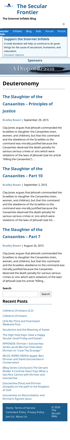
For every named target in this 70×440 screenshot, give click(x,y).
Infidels (17, 31)
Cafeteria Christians (15, 316)
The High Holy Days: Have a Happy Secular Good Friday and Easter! (24, 336)
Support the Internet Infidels (26, 39)
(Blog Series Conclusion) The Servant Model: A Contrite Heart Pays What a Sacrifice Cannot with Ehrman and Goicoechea (25, 373)
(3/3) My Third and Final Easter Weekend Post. (21, 322)
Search (7, 288)
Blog (29, 31)
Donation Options (14, 54)
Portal (61, 31)
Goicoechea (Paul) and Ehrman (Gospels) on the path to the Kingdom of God (26, 386)
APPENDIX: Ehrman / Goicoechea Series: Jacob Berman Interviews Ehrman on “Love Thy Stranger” (23, 347)
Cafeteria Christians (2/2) (18, 310)
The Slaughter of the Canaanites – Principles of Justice (28, 103)
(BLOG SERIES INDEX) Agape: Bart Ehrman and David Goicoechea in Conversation (23, 359)
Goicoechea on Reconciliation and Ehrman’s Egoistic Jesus (24, 396)
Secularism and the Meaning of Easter (26, 329)
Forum (49, 31)
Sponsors (35, 60)
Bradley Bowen (12, 120)
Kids (38, 31)
